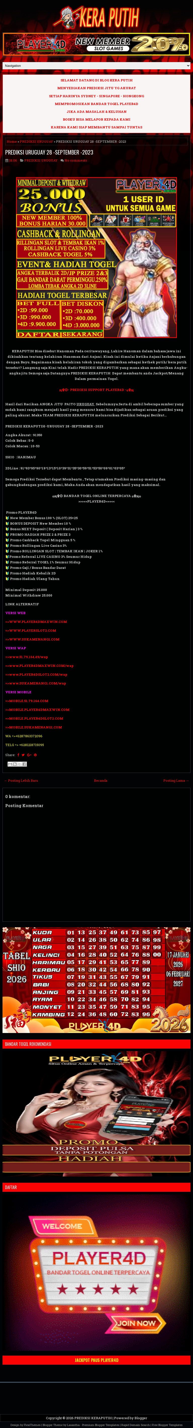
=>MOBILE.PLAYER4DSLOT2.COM (34, 718)
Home (12, 141)
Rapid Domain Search (135, 1425)
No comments (76, 160)
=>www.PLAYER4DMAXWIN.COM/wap (39, 665)
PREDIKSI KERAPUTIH (93, 1418)
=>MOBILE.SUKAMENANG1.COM (34, 727)
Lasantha (73, 1425)
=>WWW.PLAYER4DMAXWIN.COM (36, 621)
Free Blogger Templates (167, 1425)
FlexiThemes (32, 1425)
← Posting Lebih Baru (21, 780)
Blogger (140, 1418)
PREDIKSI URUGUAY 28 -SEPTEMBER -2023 (49, 152)
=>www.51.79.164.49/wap (26, 657)
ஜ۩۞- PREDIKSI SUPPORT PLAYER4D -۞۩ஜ (96, 389)
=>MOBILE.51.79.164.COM (27, 701)
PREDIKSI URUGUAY (36, 141)
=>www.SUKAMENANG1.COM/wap (35, 683)
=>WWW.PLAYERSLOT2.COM (30, 630)
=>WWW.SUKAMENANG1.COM (32, 639)
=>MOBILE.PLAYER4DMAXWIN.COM (37, 709)
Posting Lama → (176, 780)
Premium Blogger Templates (100, 1425)
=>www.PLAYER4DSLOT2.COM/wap (36, 674)
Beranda (100, 780)
